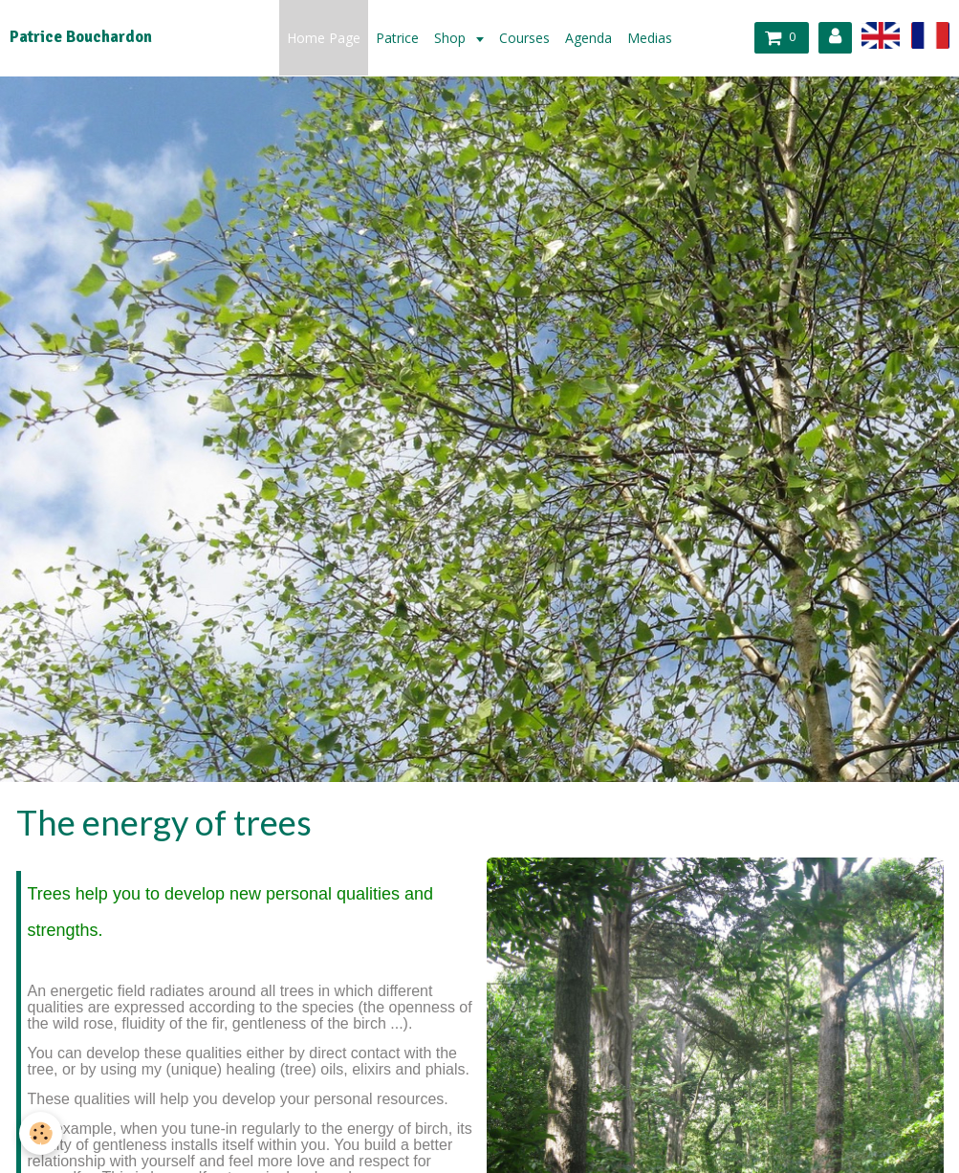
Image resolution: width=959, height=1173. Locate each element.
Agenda (588, 38)
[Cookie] (40, 1133)
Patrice (397, 38)
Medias (649, 38)
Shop (451, 38)
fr (930, 35)
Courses (524, 38)
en (880, 35)
